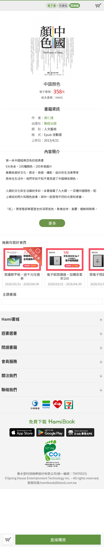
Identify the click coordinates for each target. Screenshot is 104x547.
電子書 (51, 5)
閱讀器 (74, 5)
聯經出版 (50, 123)
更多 (52, 223)
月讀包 (63, 5)
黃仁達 (49, 117)
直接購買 (58, 539)
